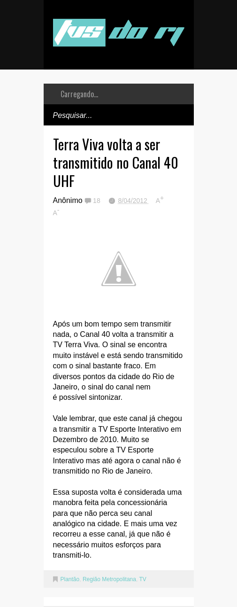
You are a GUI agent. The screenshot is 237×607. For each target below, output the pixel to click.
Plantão (70, 579)
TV (142, 579)
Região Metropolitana (109, 579)
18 (97, 200)
